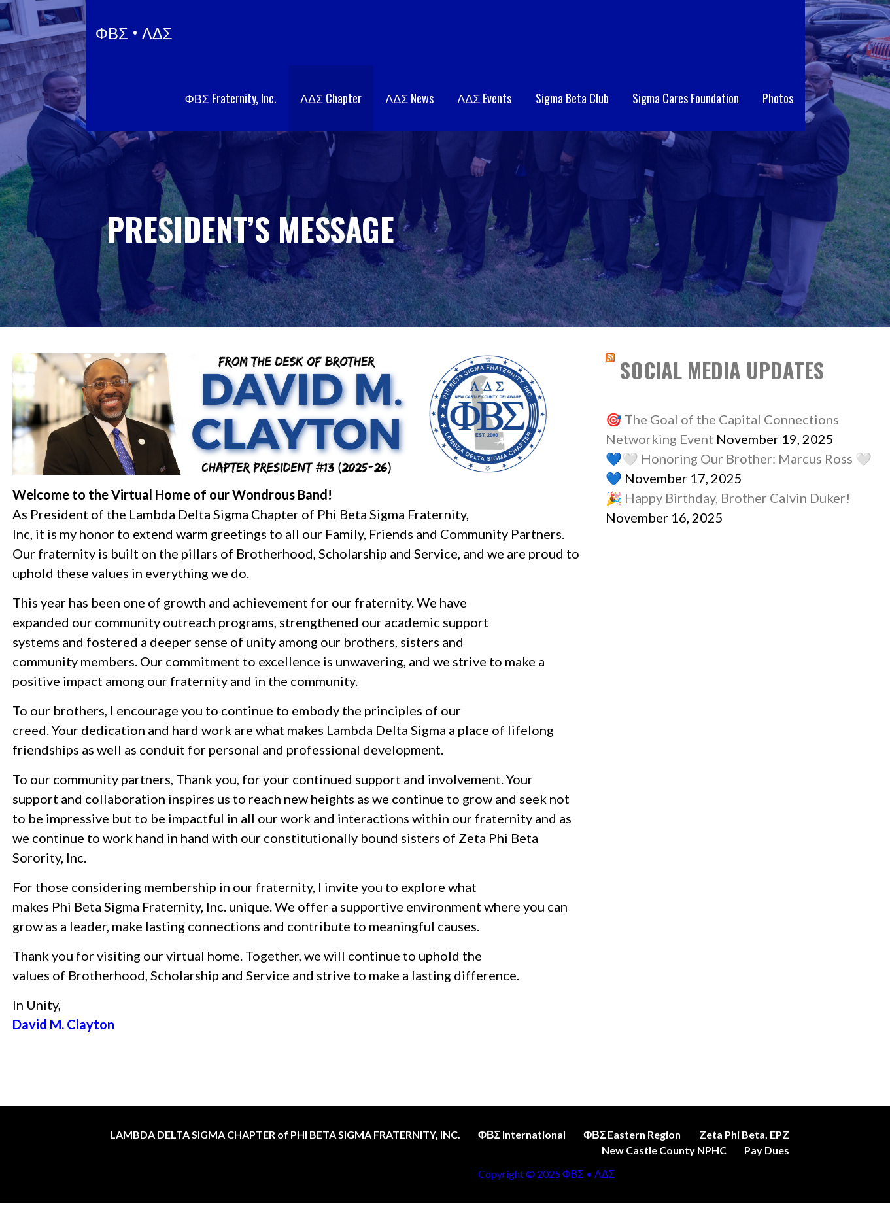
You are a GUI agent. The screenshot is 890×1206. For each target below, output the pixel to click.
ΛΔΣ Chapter (331, 98)
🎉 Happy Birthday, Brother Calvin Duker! (728, 498)
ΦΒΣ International (522, 1134)
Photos (777, 98)
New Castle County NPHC (664, 1150)
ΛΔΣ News (409, 98)
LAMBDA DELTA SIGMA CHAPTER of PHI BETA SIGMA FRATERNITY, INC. (285, 1134)
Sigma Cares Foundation (685, 98)
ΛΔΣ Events (484, 98)
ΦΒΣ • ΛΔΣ (134, 32)
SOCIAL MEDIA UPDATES (722, 369)
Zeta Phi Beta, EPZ (744, 1134)
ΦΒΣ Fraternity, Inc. (230, 98)
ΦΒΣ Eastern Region (632, 1134)
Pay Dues (766, 1150)
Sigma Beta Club (572, 98)
